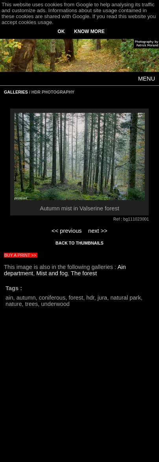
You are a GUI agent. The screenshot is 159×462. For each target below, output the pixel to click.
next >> (97, 231)
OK (61, 31)
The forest (84, 273)
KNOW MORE (89, 31)
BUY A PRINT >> (20, 255)
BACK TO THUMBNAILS (79, 243)
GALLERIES (16, 92)
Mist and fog (52, 273)
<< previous (67, 231)
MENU (146, 78)
